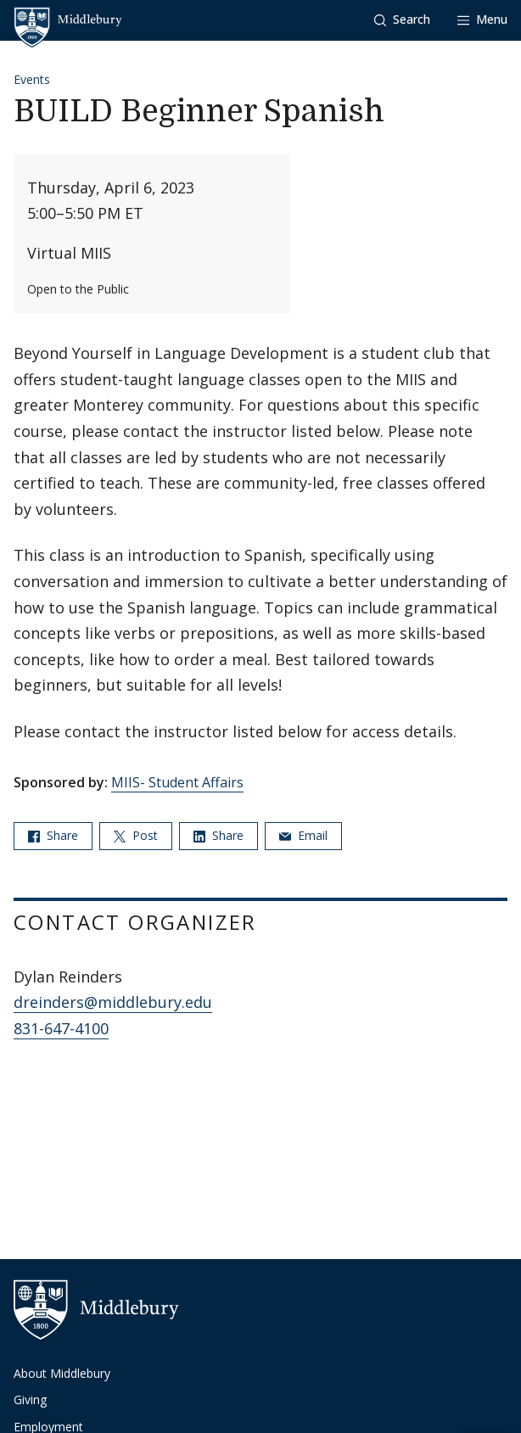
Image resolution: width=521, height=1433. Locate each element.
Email (303, 835)
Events (32, 79)
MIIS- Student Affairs (177, 782)
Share (53, 835)
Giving (30, 1399)
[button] (402, 20)
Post (136, 835)
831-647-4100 (61, 1028)
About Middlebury (62, 1373)
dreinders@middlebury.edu (113, 1002)
